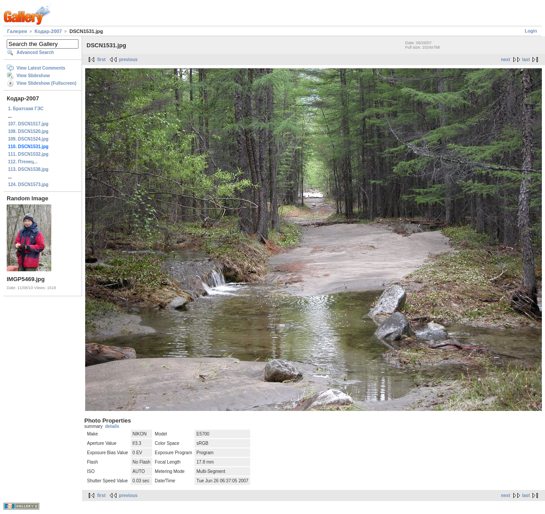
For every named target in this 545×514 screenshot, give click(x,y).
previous (128, 59)
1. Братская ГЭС (26, 108)
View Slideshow (33, 75)
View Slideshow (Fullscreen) (46, 83)
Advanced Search (35, 52)
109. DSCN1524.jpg (28, 139)
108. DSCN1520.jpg (28, 131)
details (112, 426)
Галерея (17, 31)
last (526, 59)
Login (531, 31)
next (505, 59)
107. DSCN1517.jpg (28, 123)
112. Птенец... (22, 161)
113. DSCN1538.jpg (28, 169)
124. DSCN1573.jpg (28, 184)
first (101, 59)
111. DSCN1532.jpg (28, 154)
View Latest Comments (41, 68)
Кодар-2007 (48, 31)
